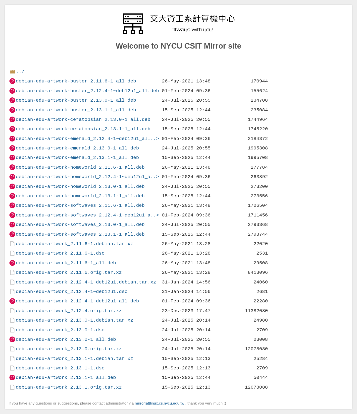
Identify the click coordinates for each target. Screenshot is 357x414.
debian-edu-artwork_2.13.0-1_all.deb (66, 339)
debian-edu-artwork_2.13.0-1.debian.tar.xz (74, 320)
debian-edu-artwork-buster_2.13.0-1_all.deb (76, 100)
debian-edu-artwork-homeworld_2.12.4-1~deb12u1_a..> (87, 176)
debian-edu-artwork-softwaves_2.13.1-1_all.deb (80, 234)
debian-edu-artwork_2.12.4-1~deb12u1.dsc (71, 291)
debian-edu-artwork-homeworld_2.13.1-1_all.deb (80, 196)
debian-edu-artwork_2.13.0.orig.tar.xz (69, 348)
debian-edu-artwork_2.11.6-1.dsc (60, 253)
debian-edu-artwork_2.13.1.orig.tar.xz (69, 387)
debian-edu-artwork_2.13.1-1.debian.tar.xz (74, 358)
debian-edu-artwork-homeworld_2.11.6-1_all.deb (80, 167)
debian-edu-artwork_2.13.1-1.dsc (60, 368)
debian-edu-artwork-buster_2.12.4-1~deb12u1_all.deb (87, 90)
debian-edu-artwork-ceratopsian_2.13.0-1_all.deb (83, 119)
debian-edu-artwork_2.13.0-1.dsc (60, 330)
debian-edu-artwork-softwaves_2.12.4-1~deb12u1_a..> (87, 215)
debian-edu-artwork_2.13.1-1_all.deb (66, 377)
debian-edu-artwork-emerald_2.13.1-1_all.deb (77, 157)
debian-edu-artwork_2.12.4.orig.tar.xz (69, 310)
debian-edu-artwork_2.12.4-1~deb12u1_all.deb (77, 301)
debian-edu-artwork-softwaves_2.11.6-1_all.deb (80, 205)
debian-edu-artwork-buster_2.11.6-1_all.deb (76, 81)
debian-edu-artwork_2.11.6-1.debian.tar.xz (74, 243)
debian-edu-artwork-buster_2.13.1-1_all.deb (76, 110)
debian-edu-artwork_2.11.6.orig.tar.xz (69, 272)
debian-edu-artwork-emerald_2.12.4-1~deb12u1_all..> (87, 138)
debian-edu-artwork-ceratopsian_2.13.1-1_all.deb (83, 129)
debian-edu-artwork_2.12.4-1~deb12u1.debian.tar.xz (86, 282)
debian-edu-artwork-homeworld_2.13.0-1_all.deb (80, 186)
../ (20, 71)
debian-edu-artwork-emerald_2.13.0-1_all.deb (77, 148)
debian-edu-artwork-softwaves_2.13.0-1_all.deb (80, 224)
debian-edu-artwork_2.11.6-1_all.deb (66, 263)
